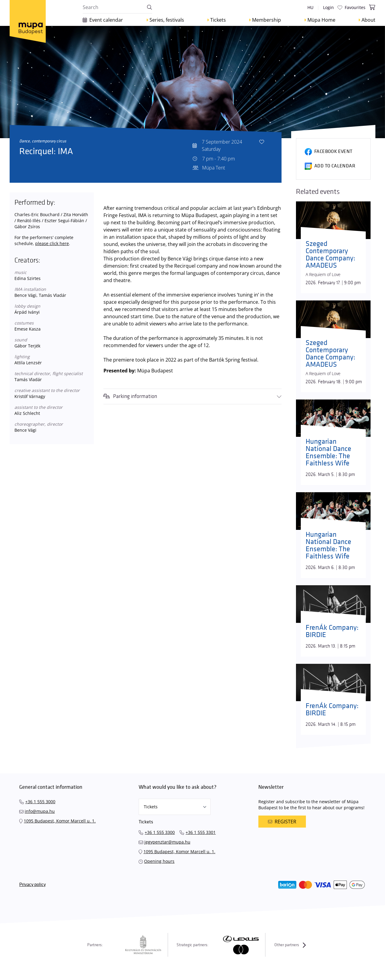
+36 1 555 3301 (201, 832)
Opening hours (159, 861)
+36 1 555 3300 (160, 832)
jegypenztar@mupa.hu (167, 842)
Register (282, 821)
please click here (52, 243)
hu (310, 7)
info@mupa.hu (40, 811)
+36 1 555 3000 (40, 801)
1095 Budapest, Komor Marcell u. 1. (60, 821)
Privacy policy (32, 884)
